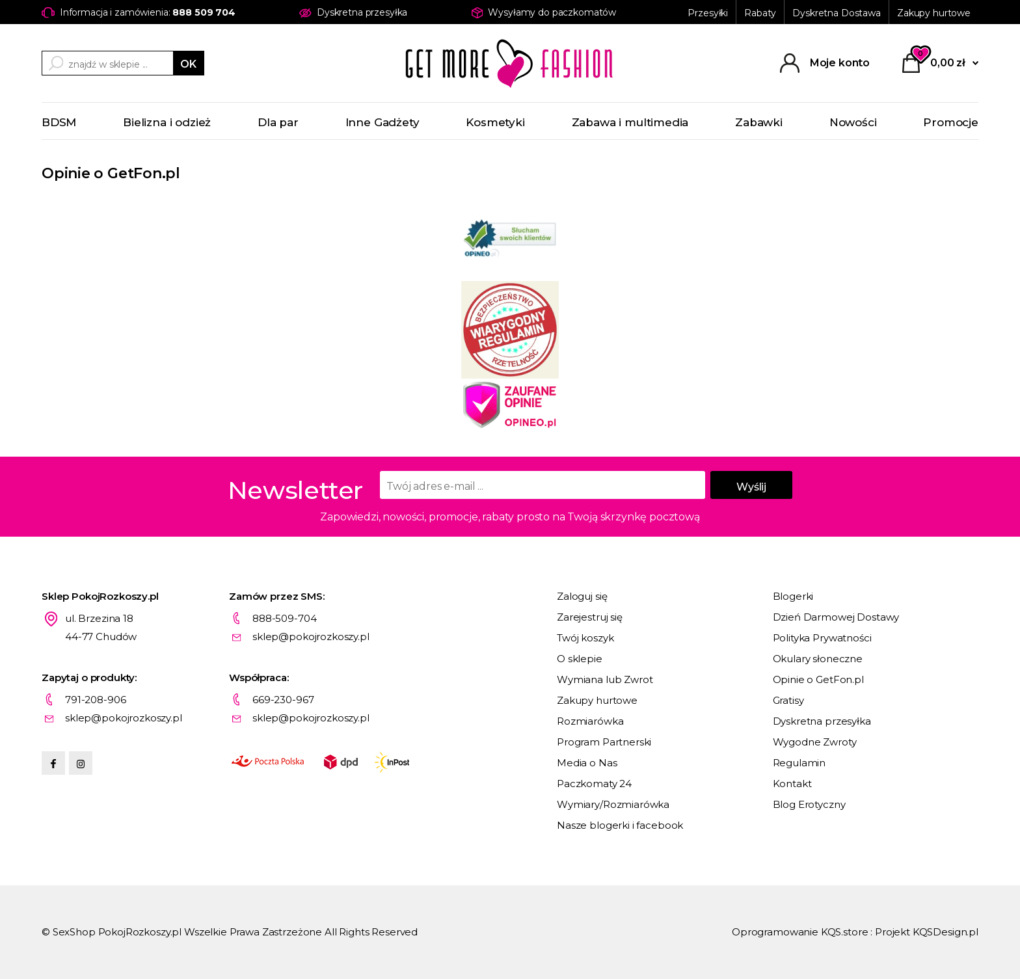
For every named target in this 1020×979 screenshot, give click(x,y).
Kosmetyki (495, 122)
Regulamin (799, 763)
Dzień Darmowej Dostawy (836, 617)
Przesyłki (708, 13)
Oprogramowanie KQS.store (800, 932)
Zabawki (759, 122)
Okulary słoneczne (818, 658)
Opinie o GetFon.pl (818, 679)
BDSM (59, 122)
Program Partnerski (604, 742)
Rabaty (760, 13)
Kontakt (792, 783)
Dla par (278, 122)
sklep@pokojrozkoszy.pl (310, 636)
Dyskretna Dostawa (836, 13)
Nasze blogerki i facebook (620, 825)
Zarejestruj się (590, 617)
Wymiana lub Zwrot (604, 679)
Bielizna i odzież (167, 122)
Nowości (853, 122)
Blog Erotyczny (809, 804)
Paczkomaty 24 (594, 783)
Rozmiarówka (590, 721)
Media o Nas (587, 763)
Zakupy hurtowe (934, 13)
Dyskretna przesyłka (822, 721)
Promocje (950, 122)
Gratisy (788, 700)
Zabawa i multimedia (630, 122)
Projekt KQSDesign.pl (926, 932)
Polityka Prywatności (822, 638)
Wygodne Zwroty (815, 742)
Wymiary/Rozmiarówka (613, 804)
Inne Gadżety (382, 122)
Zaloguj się (582, 596)
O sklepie (579, 658)
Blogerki (793, 596)
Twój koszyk (585, 638)
